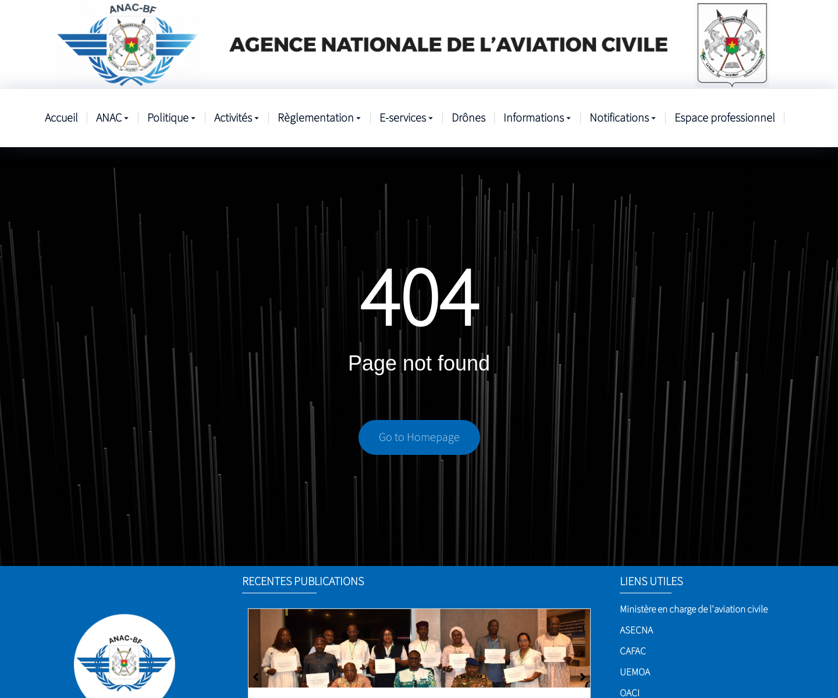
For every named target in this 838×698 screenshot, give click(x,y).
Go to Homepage (419, 437)
